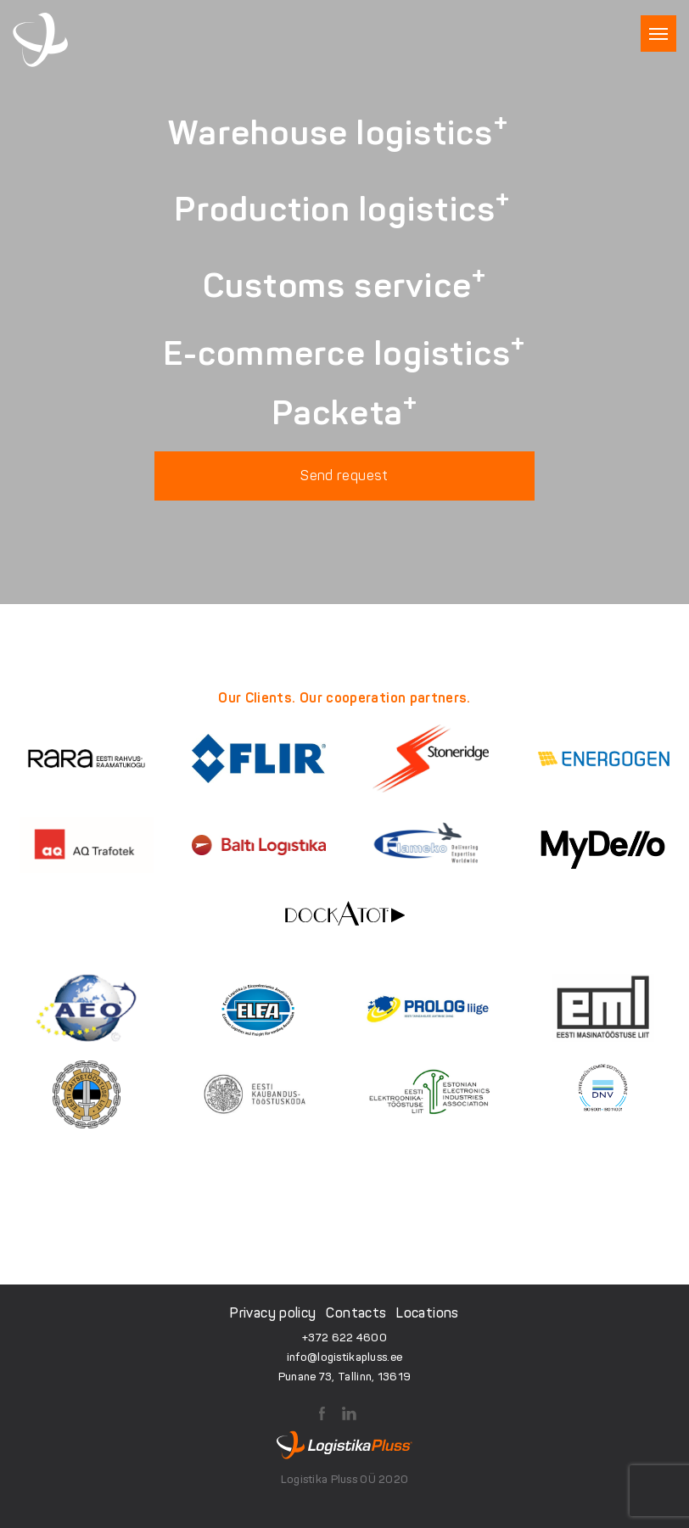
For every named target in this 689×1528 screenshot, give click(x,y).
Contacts (356, 1313)
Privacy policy (273, 1313)
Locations (427, 1313)
